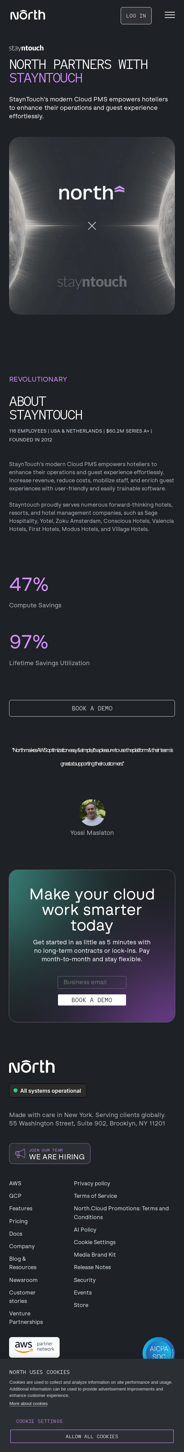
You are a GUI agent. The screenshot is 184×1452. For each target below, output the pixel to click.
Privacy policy (92, 1183)
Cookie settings (39, 1421)
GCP (15, 1196)
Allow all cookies (92, 1436)
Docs (15, 1234)
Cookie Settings (95, 1242)
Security (85, 1280)
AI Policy (85, 1230)
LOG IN (136, 15)
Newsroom (23, 1280)
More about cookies (28, 1403)
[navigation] (28, 15)
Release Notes (92, 1267)
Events (83, 1292)
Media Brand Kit (95, 1255)
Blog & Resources (22, 1263)
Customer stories (22, 1296)
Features (20, 1208)
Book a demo (92, 708)
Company (22, 1246)
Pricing (18, 1221)
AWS (15, 1183)
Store (81, 1305)
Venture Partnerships (26, 1317)
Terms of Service (95, 1196)
